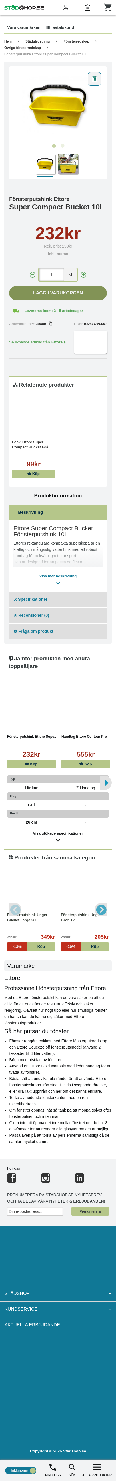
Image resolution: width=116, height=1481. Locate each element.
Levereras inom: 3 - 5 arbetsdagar (54, 311)
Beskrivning (28, 512)
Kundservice (58, 1309)
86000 (44, 324)
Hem (8, 41)
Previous (15, 909)
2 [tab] (62, 146)
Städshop (58, 1293)
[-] (32, 274)
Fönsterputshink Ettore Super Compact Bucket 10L (45, 54)
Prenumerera (90, 1211)
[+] (83, 274)
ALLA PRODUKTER (97, 1469)
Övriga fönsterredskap (22, 48)
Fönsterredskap (76, 41)
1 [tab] (54, 146)
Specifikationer (30, 599)
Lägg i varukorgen (58, 292)
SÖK (72, 1470)
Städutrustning (37, 41)
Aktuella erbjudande (58, 1325)
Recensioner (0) (31, 615)
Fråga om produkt (33, 631)
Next (101, 909)
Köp (33, 474)
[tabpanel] (58, 105)
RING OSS (53, 1470)
